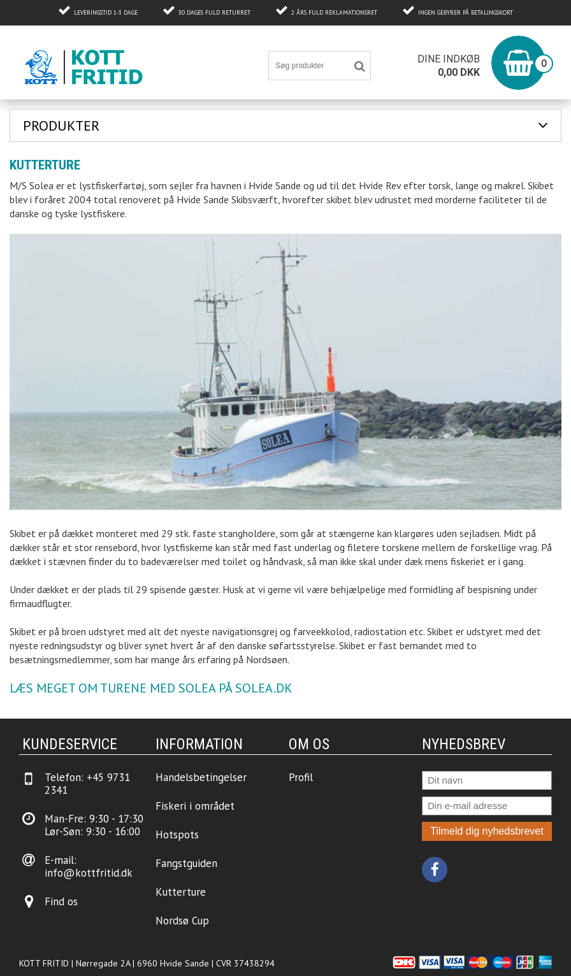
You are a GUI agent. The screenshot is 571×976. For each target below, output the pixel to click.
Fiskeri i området (195, 806)
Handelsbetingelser (201, 777)
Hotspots (177, 835)
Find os (61, 901)
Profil (301, 777)
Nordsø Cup (182, 921)
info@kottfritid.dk (89, 873)
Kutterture (180, 892)
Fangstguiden (186, 863)
